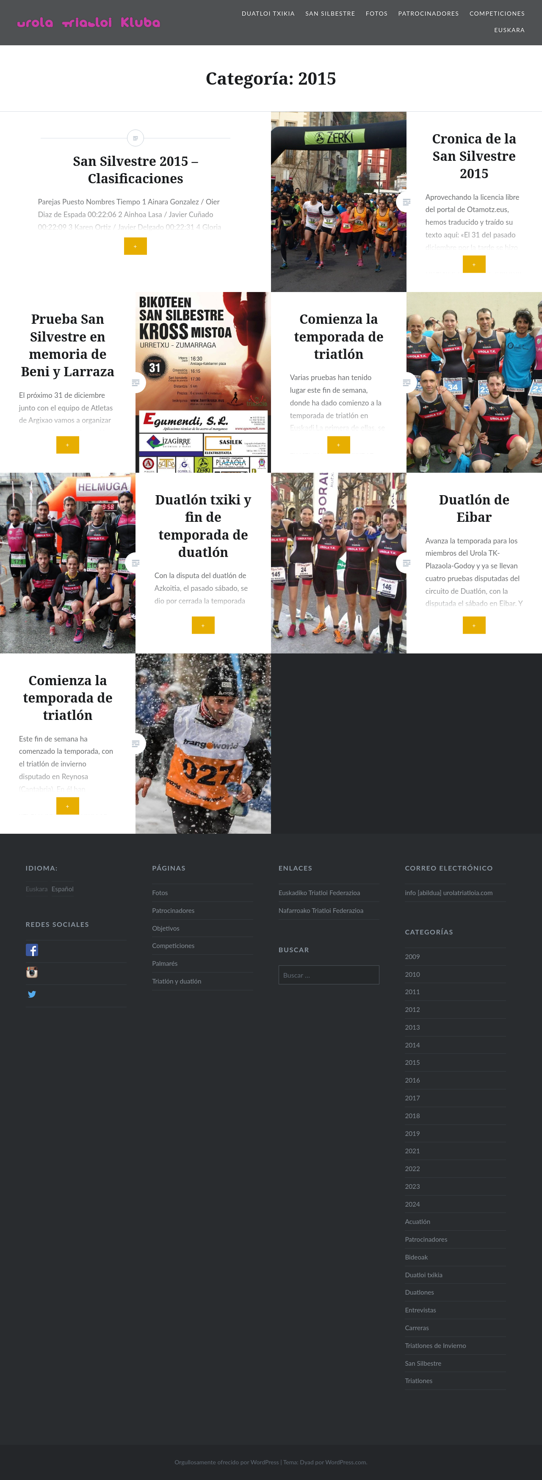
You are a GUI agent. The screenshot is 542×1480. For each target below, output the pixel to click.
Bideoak (416, 1257)
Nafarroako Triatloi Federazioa (321, 910)
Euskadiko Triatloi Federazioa (319, 892)
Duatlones (419, 1292)
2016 (412, 1080)
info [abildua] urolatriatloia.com (448, 892)
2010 (412, 974)
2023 (412, 1186)
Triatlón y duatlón (176, 981)
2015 (412, 1062)
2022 (412, 1168)
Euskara (509, 29)
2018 (412, 1115)
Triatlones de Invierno (435, 1345)
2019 (412, 1133)
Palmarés (164, 963)
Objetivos (166, 928)
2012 (412, 1009)
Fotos (377, 13)
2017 (412, 1098)
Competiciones (497, 13)
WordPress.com (345, 1462)
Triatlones (418, 1380)
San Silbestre (330, 13)
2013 (412, 1027)
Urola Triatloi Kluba (88, 22)
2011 (412, 991)
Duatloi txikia (268, 13)
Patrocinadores (428, 13)
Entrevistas (420, 1310)
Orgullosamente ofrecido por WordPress (226, 1462)
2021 (412, 1151)
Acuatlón (417, 1221)
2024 (412, 1204)
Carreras (417, 1327)
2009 (412, 956)
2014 (412, 1045)
